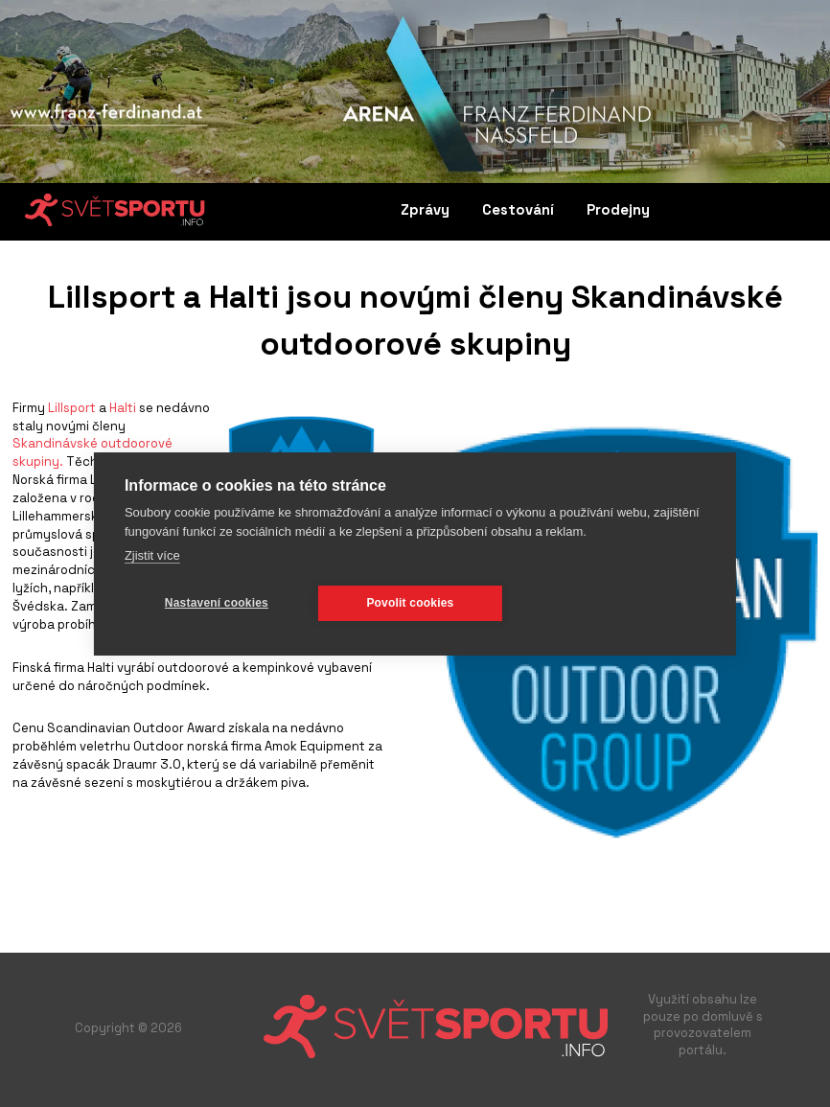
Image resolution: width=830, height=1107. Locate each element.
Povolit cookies (409, 603)
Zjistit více (152, 555)
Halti (124, 408)
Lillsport (72, 408)
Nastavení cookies (216, 603)
